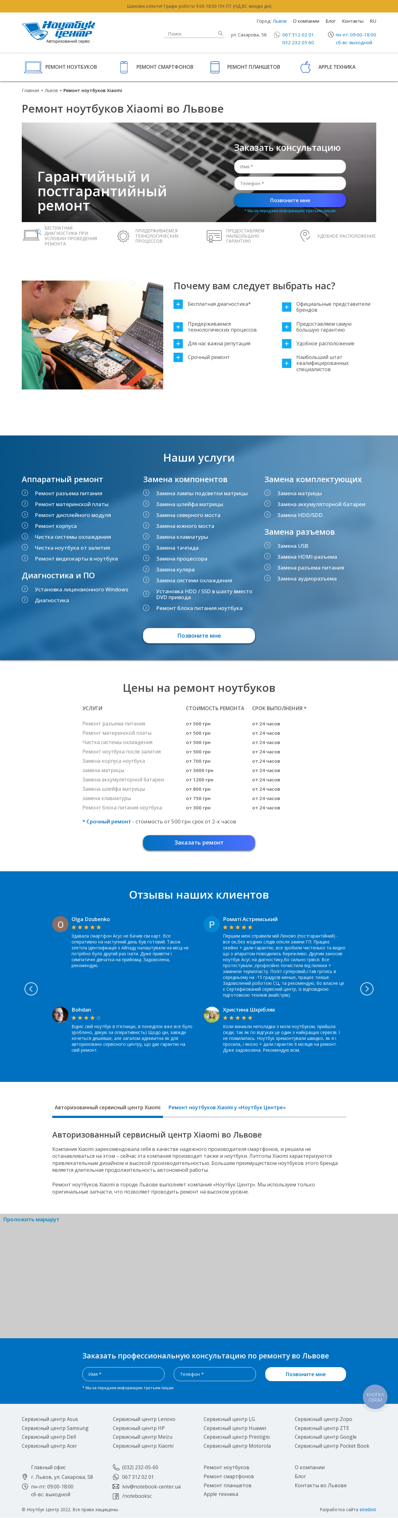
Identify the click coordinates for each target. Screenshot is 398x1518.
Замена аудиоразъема (307, 578)
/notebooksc (137, 1496)
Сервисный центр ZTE (322, 1428)
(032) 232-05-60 (140, 1467)
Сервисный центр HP (139, 1428)
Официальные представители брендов (326, 307)
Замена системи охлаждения (194, 580)
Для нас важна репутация (212, 344)
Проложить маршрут (31, 1219)
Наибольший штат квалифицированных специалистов (315, 363)
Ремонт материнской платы (72, 504)
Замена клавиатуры (182, 537)
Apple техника (336, 66)
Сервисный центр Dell (49, 1437)
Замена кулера (175, 569)
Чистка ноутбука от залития (72, 548)
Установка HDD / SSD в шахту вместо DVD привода (204, 594)
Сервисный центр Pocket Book (332, 1446)
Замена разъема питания (310, 567)
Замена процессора (181, 558)
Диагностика (52, 600)
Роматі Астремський (250, 919)
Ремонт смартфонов (165, 66)
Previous (27, 989)
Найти (220, 33)
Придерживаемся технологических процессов (215, 327)
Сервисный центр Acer (49, 1446)
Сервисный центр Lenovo (144, 1419)
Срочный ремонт (202, 357)
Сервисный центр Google (326, 1437)
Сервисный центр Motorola (237, 1446)
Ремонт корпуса (56, 526)
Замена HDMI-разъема (307, 557)
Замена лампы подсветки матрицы (202, 493)
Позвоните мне (290, 200)
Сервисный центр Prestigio (237, 1437)
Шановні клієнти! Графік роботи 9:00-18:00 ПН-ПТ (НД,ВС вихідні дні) (199, 6)
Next (370, 989)
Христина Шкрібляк (249, 1009)
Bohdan (81, 1009)
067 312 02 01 (298, 34)
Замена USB (292, 546)
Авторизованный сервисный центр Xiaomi (107, 1107)
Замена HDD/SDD (300, 515)
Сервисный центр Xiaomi (143, 1446)
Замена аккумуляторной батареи (321, 504)
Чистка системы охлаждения (73, 537)
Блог (331, 21)
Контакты (352, 21)
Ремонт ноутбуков (71, 66)
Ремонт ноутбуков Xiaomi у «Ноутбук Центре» (227, 1107)
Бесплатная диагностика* (212, 304)
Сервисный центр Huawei (235, 1428)
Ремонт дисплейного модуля (73, 515)
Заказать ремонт (199, 842)
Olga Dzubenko (91, 919)
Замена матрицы (299, 493)
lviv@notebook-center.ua (151, 1486)
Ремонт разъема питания (68, 493)
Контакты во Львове (321, 1485)
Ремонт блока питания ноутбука (199, 608)
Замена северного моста (188, 515)
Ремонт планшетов (253, 66)
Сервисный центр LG (229, 1419)
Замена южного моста (185, 526)
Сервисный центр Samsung (55, 1428)
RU (373, 21)
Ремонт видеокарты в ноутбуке (76, 558)
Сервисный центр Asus (50, 1419)
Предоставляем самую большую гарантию (317, 327)
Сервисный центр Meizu (142, 1437)
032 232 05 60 (298, 42)
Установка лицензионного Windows (81, 589)
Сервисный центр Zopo (323, 1419)
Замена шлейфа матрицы (189, 504)
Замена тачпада (177, 548)
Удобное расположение (318, 344)
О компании (306, 21)
